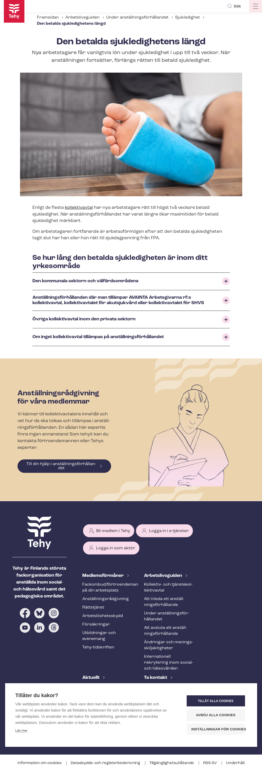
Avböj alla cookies (216, 715)
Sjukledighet (187, 17)
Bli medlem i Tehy (113, 531)
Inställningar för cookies (218, 729)
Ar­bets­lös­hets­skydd (102, 616)
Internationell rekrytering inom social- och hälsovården (168, 663)
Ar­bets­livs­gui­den (163, 575)
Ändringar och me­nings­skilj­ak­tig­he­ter (168, 645)
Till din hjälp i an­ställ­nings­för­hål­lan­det (61, 466)
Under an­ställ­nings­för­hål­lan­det (137, 17)
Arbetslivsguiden (82, 17)
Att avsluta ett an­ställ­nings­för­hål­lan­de (165, 631)
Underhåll (235, 763)
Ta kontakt (156, 677)
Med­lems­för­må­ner (103, 575)
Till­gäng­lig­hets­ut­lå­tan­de (172, 763)
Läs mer (21, 730)
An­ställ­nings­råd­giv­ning (105, 599)
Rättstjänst (93, 607)
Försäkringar (96, 624)
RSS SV (210, 763)
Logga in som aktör (115, 548)
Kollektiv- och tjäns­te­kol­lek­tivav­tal (168, 588)
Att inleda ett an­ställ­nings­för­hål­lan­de (164, 602)
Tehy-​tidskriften (98, 647)
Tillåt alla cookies (215, 701)
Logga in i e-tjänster (169, 531)
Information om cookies (39, 763)
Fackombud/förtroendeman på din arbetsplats (107, 588)
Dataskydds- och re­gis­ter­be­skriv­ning (106, 763)
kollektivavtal (79, 208)
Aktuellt (91, 677)
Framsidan (48, 17)
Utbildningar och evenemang (99, 636)
